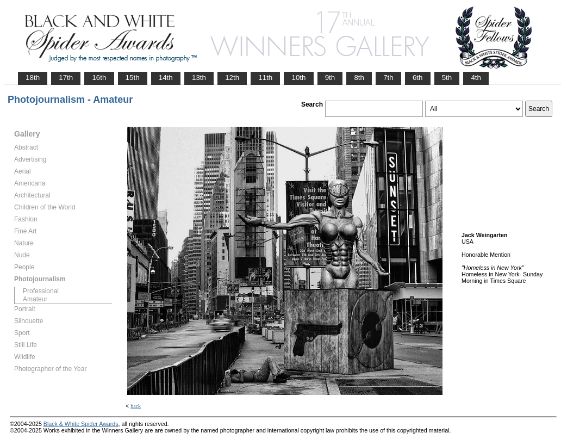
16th (99, 77)
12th (232, 77)
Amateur (35, 299)
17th (66, 77)
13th (199, 77)
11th (265, 77)
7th (388, 77)
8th (359, 77)
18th (33, 77)
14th (166, 77)
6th (418, 77)
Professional (41, 291)
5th (447, 77)
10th (298, 77)
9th (330, 77)
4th (476, 77)
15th (133, 77)
